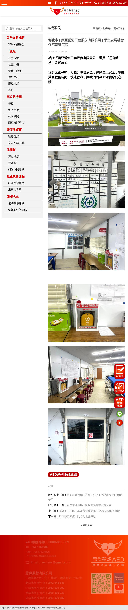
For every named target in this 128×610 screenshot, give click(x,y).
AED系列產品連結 (63, 474)
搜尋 (7, 28)
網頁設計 (51, 607)
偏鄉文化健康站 (17, 209)
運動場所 (13, 156)
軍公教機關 (14, 97)
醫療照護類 (14, 130)
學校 (11, 103)
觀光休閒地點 (16, 169)
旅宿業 (12, 163)
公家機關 (13, 116)
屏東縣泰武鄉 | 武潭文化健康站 (77, 516)
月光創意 (61, 607)
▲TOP (51, 486)
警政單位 (13, 110)
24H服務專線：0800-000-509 (112, 3)
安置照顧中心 (16, 143)
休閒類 (11, 150)
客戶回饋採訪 (16, 37)
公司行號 (13, 58)
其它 (11, 89)
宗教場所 (13, 83)
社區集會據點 (16, 176)
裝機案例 (107, 28)
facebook (55, 3)
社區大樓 (13, 64)
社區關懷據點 (16, 183)
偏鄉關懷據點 (16, 203)
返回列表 (87, 525)
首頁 (98, 28)
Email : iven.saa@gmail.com (78, 2)
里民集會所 (15, 189)
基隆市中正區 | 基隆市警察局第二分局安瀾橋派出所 (89, 511)
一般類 (11, 51)
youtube (49, 3)
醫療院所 (13, 136)
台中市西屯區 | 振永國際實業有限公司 (89, 505)
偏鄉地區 (13, 196)
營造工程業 (15, 71)
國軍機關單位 (16, 122)
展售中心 (13, 77)
